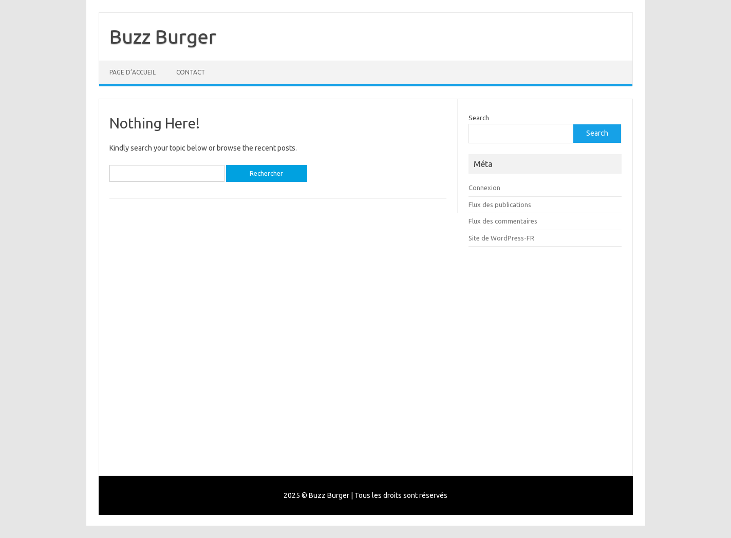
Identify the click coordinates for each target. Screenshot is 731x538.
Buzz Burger (162, 36)
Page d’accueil (132, 72)
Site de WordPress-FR (501, 238)
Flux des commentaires (502, 221)
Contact (190, 72)
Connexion (484, 187)
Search (478, 117)
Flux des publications (499, 204)
